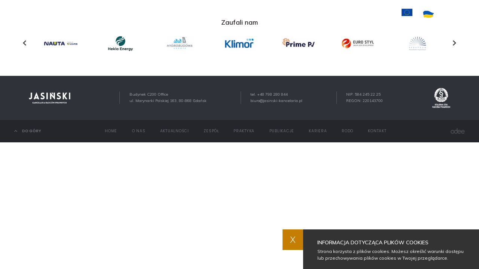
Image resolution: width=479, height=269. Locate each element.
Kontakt (348, 14)
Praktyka (248, 14)
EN (462, 14)
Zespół (217, 14)
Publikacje (284, 14)
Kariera (317, 14)
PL (450, 14)
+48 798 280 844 (272, 94)
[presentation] (24, 43)
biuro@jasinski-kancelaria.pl (276, 100)
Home (123, 14)
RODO (347, 131)
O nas (147, 14)
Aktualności (181, 14)
